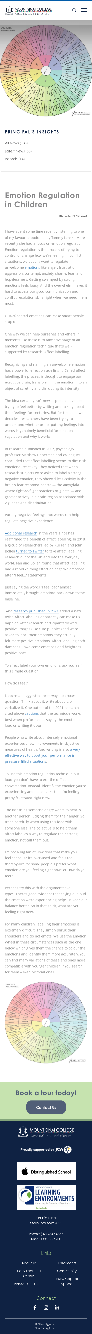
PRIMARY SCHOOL (29, 1284)
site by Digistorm (46, 1328)
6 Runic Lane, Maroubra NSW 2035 (46, 1220)
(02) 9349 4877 (52, 1234)
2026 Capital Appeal (67, 1281)
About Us (28, 1263)
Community (67, 1271)
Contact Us (46, 1112)
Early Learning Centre (29, 1273)
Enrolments (67, 1263)
